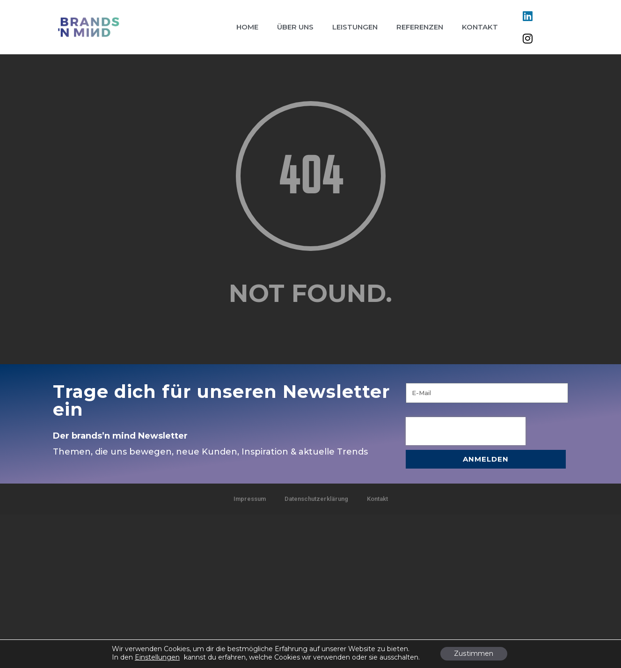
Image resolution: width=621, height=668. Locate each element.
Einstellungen (157, 657)
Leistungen (355, 26)
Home (247, 26)
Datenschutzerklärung (316, 498)
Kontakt (480, 26)
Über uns (295, 26)
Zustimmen (473, 654)
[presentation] (466, 431)
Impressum (250, 498)
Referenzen (419, 26)
